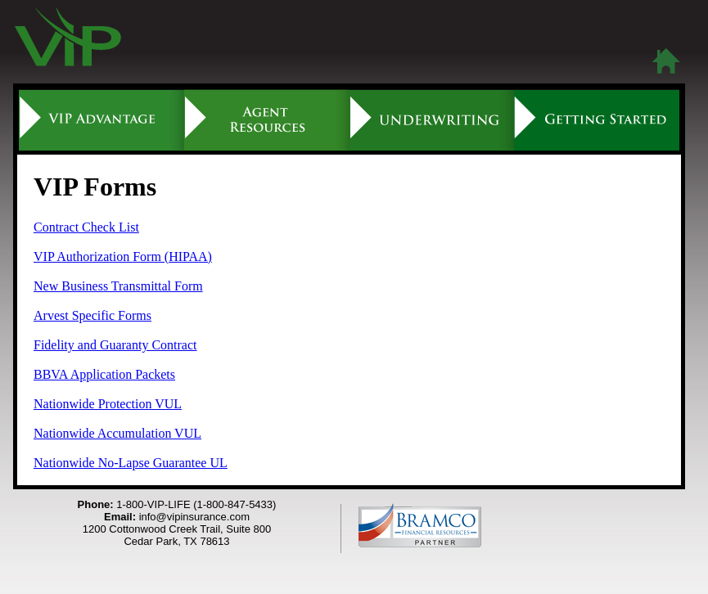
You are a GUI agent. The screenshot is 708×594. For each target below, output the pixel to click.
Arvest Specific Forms (92, 315)
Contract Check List (86, 227)
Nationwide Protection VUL (108, 404)
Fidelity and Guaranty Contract (115, 345)
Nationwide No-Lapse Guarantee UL (131, 463)
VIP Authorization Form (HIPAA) (123, 256)
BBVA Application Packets (104, 374)
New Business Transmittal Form (118, 286)
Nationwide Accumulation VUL (117, 433)
